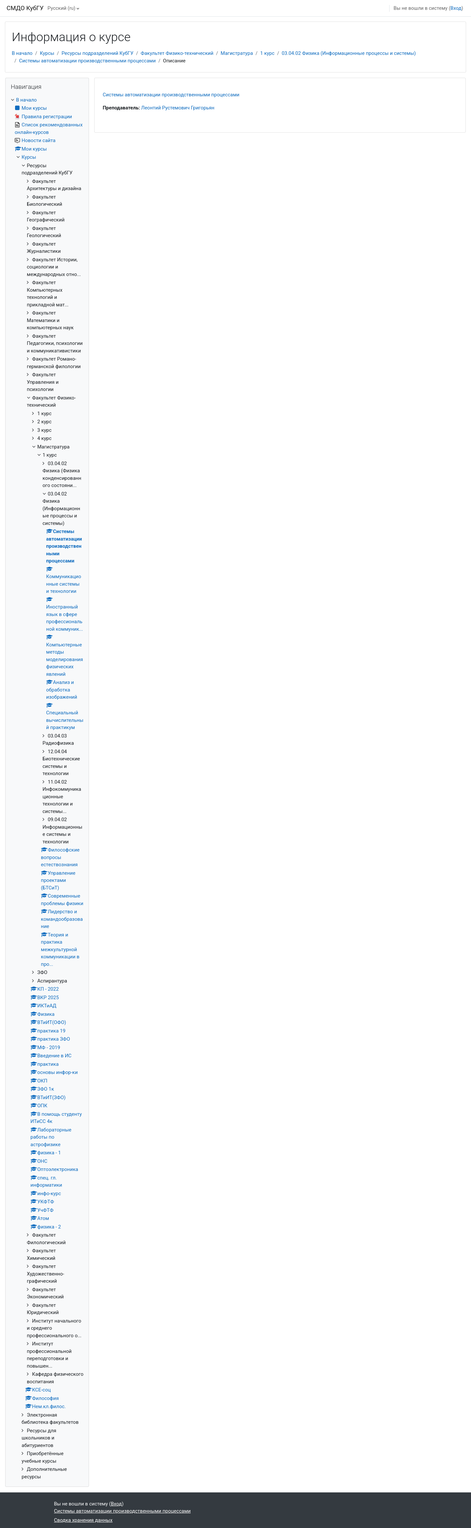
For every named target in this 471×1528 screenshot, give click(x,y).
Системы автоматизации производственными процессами (87, 61)
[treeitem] (47, 788)
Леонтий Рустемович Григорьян (178, 108)
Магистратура (237, 53)
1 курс (267, 53)
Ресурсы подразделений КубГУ (97, 53)
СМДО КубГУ (25, 8)
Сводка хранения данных (83, 1520)
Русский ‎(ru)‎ (61, 8)
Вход (456, 8)
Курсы (47, 53)
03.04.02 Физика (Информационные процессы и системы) (349, 53)
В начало (22, 53)
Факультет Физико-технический (177, 53)
